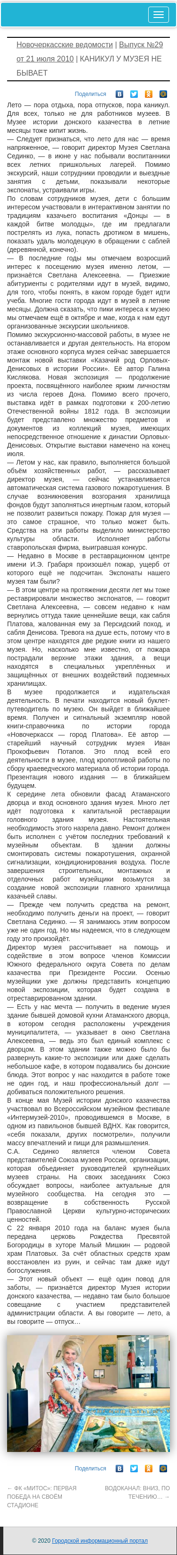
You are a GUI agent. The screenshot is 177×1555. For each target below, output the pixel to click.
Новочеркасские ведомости (65, 45)
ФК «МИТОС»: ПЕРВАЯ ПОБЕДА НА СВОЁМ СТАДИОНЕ (41, 1497)
